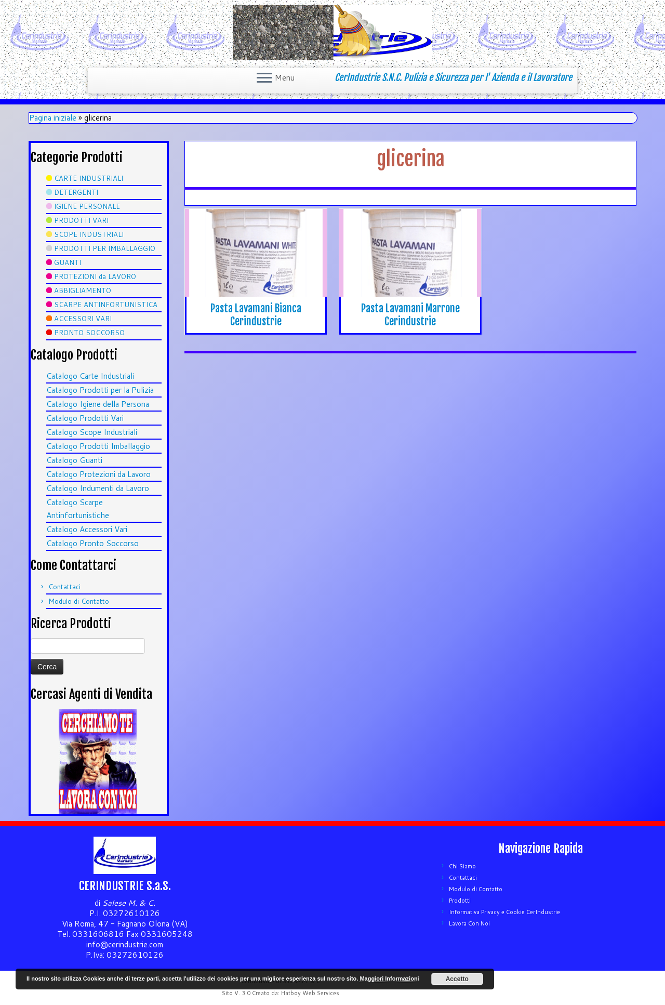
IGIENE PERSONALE (87, 206)
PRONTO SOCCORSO (89, 332)
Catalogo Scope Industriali (91, 432)
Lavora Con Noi (469, 923)
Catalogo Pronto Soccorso (92, 543)
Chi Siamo (462, 866)
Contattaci (64, 586)
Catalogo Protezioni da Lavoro (98, 474)
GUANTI (67, 262)
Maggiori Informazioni (389, 978)
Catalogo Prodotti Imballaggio (98, 446)
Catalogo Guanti (74, 460)
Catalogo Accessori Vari (86, 529)
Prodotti (460, 900)
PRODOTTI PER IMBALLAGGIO (104, 248)
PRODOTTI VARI (81, 220)
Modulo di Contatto (78, 601)
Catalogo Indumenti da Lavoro (97, 488)
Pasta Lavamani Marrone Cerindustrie (410, 315)
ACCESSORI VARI (83, 318)
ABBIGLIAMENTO (82, 290)
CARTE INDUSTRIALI (88, 178)
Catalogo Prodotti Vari (85, 418)
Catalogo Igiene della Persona (97, 404)
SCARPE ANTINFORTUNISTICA (105, 304)
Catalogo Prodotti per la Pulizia (100, 390)
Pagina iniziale (52, 117)
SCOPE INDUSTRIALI (89, 234)
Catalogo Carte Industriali (90, 376)
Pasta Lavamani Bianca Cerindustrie (255, 315)
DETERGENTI (76, 192)
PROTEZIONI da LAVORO (95, 276)
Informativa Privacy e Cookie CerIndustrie (504, 912)
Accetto (457, 979)
